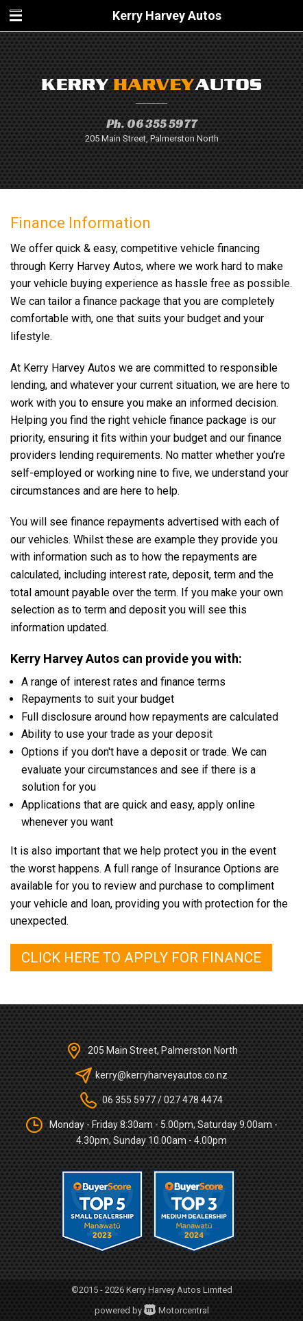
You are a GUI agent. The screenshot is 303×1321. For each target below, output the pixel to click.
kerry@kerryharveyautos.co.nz (161, 1075)
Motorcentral (176, 1310)
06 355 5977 (162, 123)
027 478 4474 (193, 1099)
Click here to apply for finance (141, 957)
